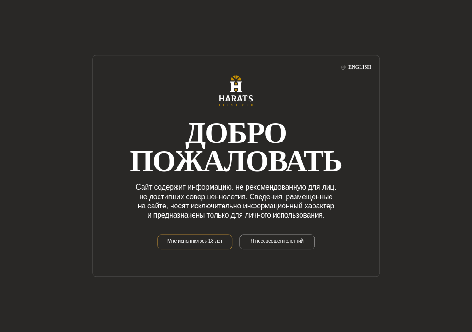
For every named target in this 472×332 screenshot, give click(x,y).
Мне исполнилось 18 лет (195, 241)
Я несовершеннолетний (276, 241)
